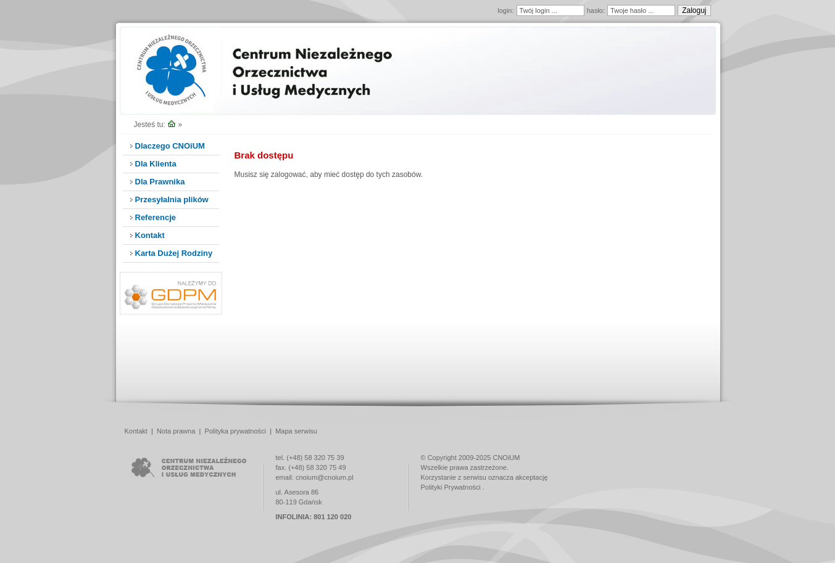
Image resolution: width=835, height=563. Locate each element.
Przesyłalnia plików (172, 199)
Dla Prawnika (160, 181)
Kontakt (150, 235)
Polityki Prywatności (451, 487)
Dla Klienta (156, 163)
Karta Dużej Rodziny (174, 253)
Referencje (155, 217)
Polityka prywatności (235, 431)
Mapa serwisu (296, 431)
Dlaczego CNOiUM (170, 145)
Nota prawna (176, 431)
